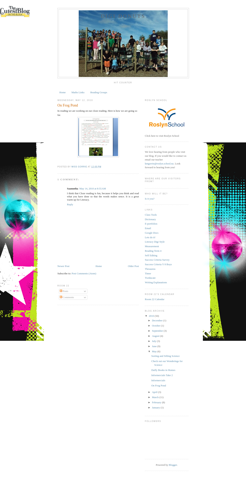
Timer (148, 273)
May (154, 351)
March (155, 397)
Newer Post (63, 266)
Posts (64, 291)
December (157, 320)
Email (148, 228)
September (158, 330)
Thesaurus (150, 268)
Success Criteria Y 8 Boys (158, 264)
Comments (67, 297)
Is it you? (149, 198)
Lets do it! (150, 237)
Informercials (158, 380)
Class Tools (151, 214)
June (154, 346)
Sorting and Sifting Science (165, 355)
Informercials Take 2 (162, 375)
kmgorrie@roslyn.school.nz (159, 163)
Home (62, 92)
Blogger (173, 464)
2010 (152, 315)
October (156, 325)
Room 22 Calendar (154, 299)
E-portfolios (151, 223)
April (155, 392)
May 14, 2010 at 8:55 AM (92, 188)
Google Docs (151, 232)
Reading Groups (98, 92)
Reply (70, 204)
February (157, 402)
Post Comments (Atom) (84, 273)
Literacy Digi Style (155, 241)
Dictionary (150, 219)
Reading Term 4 (153, 250)
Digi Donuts (123, 16)
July (154, 341)
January (156, 407)
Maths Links (78, 92)
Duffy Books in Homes (163, 370)
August (156, 335)
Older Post (133, 266)
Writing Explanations (156, 282)
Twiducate (150, 277)
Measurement (152, 246)
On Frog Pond (158, 385)
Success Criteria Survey (157, 259)
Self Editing (151, 255)
